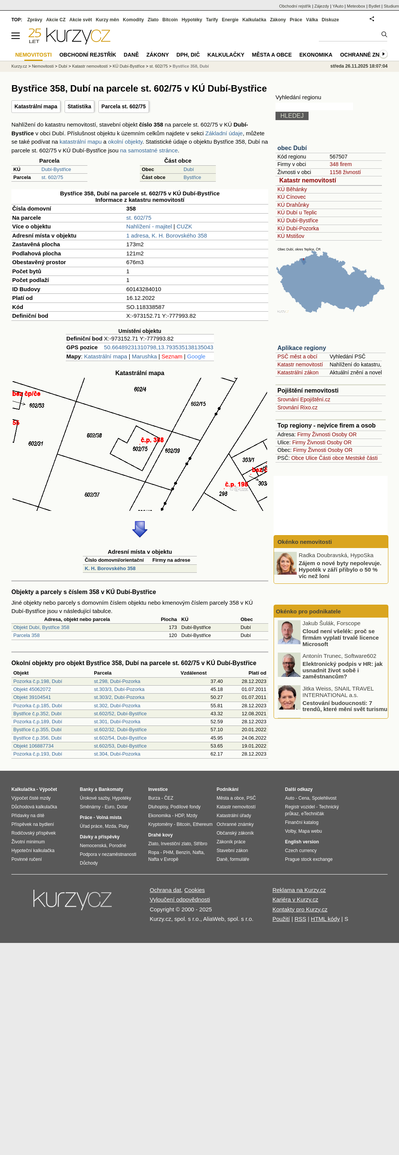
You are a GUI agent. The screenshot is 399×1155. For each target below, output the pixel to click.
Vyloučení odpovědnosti (180, 899)
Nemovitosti (43, 66)
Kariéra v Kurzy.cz (295, 899)
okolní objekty (125, 141)
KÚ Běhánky (292, 189)
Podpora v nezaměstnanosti (108, 854)
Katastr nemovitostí (307, 180)
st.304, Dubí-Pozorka (117, 754)
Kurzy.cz (19, 66)
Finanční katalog (301, 822)
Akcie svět (81, 19)
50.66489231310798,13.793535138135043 (159, 347)
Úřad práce (91, 826)
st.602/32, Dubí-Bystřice (120, 729)
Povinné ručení (26, 859)
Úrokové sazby (94, 798)
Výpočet (48, 789)
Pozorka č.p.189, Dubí (37, 721)
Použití (281, 919)
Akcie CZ (55, 19)
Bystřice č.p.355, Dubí (37, 729)
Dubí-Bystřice (56, 169)
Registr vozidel (300, 807)
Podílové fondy (185, 807)
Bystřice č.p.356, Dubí (37, 738)
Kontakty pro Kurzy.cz (300, 909)
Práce (296, 19)
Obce (297, 458)
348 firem (340, 164)
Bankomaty (110, 789)
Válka (312, 19)
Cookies (194, 890)
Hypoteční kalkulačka (32, 850)
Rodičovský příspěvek (33, 833)
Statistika (79, 106)
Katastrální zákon (297, 372)
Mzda (110, 826)
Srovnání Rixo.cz (297, 407)
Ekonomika (315, 55)
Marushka (144, 356)
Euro (109, 807)
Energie (230, 19)
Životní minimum (28, 841)
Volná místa (108, 817)
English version (302, 841)
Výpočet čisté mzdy (31, 798)
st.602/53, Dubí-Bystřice (120, 746)
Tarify (212, 19)
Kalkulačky (225, 55)
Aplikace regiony (301, 348)
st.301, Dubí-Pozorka (117, 721)
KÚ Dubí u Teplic (297, 212)
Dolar (122, 807)
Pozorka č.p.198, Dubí (37, 681)
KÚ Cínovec (291, 197)
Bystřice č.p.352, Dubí (37, 713)
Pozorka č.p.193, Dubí (37, 754)
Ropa (153, 852)
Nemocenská (93, 845)
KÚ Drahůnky (293, 205)
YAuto (338, 6)
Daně (131, 55)
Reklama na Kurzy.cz (299, 890)
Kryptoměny (160, 824)
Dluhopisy (158, 807)
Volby (290, 831)
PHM (168, 852)
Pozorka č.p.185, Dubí (37, 705)
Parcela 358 (26, 635)
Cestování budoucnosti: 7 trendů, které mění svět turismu (344, 706)
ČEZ (168, 798)
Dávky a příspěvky (100, 837)
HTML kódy (325, 919)
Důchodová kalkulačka (34, 807)
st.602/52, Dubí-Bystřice (120, 713)
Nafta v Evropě (163, 859)
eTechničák (312, 813)
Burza (154, 798)
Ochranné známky (367, 55)
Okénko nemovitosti (304, 542)
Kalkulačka (254, 19)
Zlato (153, 19)
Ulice (311, 458)
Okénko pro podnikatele (308, 611)
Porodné (117, 845)
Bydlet (374, 6)
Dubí (189, 169)
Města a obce (272, 55)
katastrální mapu (81, 141)
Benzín (183, 852)
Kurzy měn (107, 19)
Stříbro (200, 843)
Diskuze (330, 19)
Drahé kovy (160, 835)
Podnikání (227, 789)
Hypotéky (192, 19)
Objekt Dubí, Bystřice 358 (41, 627)
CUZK (184, 226)
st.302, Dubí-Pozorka (117, 705)
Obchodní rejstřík (295, 6)
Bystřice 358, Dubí (191, 66)
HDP (179, 815)
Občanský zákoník (235, 833)
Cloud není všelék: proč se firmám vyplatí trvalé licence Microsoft (340, 638)
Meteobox (356, 6)
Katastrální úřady (234, 815)
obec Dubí (292, 148)
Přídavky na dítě (27, 815)
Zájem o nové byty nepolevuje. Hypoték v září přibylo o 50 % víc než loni (340, 569)
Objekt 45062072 (32, 689)
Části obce (331, 458)
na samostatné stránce (149, 150)
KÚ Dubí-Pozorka (298, 228)
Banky (86, 789)
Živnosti (321, 434)
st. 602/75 (52, 177)
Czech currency (301, 850)
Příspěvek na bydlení (32, 824)
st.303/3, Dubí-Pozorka (119, 689)
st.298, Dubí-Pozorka (117, 681)
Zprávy (34, 19)
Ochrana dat (165, 890)
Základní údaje (223, 133)
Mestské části (361, 458)
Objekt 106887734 (33, 746)
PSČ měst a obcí (297, 356)
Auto (289, 798)
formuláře (239, 859)
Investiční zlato (176, 843)
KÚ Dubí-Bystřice (297, 220)
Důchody (89, 863)
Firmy (303, 434)
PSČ (251, 798)
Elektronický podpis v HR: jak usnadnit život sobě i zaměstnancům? (342, 670)
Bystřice (192, 177)
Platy (124, 826)
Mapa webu (310, 831)
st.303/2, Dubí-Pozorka (119, 697)
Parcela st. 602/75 (123, 106)
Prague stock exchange (308, 859)
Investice (158, 789)
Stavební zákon (232, 850)
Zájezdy (321, 6)
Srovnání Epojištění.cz (303, 399)
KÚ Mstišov (290, 236)
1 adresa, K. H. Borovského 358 (166, 235)
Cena (303, 798)
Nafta (198, 852)
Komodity (133, 19)
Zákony (278, 19)
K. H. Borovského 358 (110, 568)
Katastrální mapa (35, 106)
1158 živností (345, 172)
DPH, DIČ (188, 55)
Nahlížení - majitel (149, 226)
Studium (391, 6)
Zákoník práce (231, 841)
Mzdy (192, 815)
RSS (300, 919)
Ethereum (202, 824)
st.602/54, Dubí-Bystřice (120, 738)
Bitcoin (170, 19)
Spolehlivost (324, 798)
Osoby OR (344, 434)
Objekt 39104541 (32, 697)
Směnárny (90, 807)
